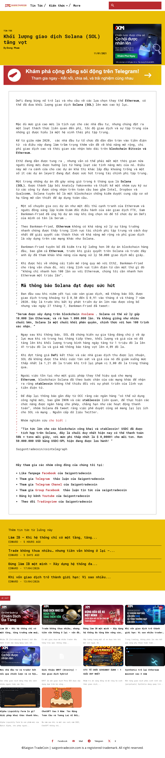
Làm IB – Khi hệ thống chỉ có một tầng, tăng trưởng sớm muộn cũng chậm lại (19, 632)
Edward (13, 541)
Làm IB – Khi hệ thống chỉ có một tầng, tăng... (52, 537)
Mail (81, 741)
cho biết (56, 420)
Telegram (99, 741)
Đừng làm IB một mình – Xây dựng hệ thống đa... (52, 564)
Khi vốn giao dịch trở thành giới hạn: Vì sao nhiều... (59, 577)
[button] (112, 5)
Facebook (62, 741)
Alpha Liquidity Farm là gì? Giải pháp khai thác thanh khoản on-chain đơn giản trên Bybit (20, 715)
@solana (87, 314)
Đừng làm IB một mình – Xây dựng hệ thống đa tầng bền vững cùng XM (103, 632)
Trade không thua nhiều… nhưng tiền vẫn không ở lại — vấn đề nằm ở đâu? (60, 632)
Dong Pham (13, 48)
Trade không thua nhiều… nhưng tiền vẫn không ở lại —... (61, 550)
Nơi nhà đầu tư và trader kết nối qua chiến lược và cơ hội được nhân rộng (18, 673)
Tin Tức (8, 31)
